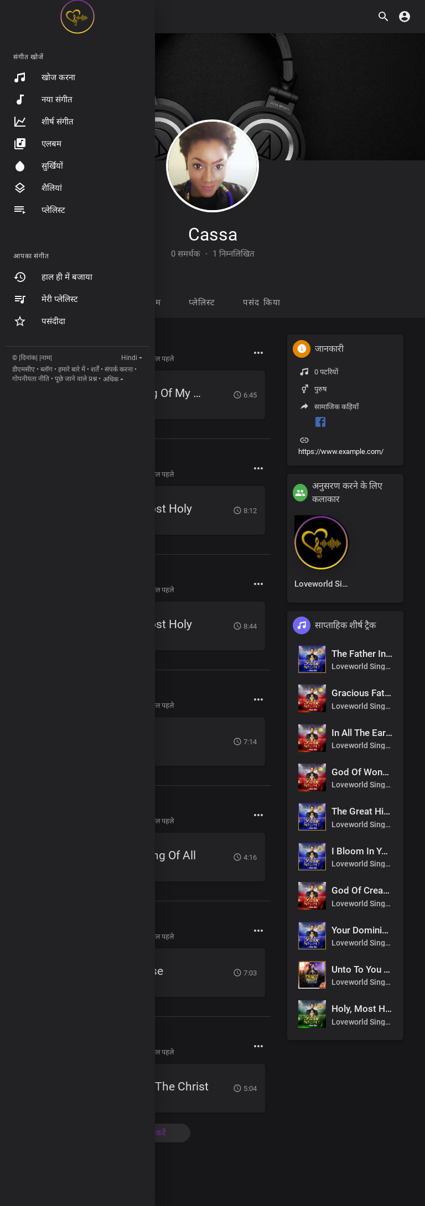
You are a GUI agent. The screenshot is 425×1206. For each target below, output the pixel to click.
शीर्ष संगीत (43, 121)
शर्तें (95, 369)
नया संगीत (42, 99)
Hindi (129, 358)
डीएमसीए (23, 369)
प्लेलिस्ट (39, 210)
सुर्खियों (38, 166)
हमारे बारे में (71, 369)
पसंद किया (262, 302)
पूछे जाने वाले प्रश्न (76, 379)
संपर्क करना (119, 369)
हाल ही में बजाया (52, 277)
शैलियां (37, 188)
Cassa (212, 234)
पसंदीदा (39, 321)
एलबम (37, 143)
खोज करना (44, 77)
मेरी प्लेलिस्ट (45, 299)
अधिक (110, 379)
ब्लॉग (46, 369)
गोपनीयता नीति (30, 379)
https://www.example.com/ (340, 451)
